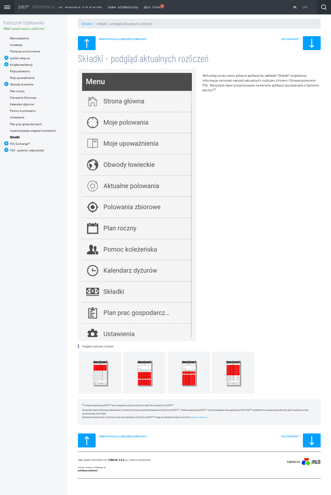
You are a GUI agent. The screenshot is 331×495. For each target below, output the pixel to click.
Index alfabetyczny (123, 7)
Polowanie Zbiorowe (23, 97)
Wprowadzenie (19, 38)
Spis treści (154, 7)
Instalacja (16, 45)
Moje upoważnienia (22, 78)
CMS (80, 486)
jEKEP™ (36, 6)
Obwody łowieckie (21, 84)
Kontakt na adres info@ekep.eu (92, 467)
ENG (305, 7)
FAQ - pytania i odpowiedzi (27, 150)
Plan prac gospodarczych (26, 124)
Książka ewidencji (21, 64)
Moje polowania (20, 71)
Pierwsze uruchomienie (25, 51)
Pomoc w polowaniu (23, 110)
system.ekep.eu (198, 416)
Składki (86, 24)
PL (295, 7)
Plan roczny (17, 91)
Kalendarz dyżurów (22, 104)
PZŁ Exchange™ (20, 143)
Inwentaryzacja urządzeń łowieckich (33, 130)
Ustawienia (17, 117)
